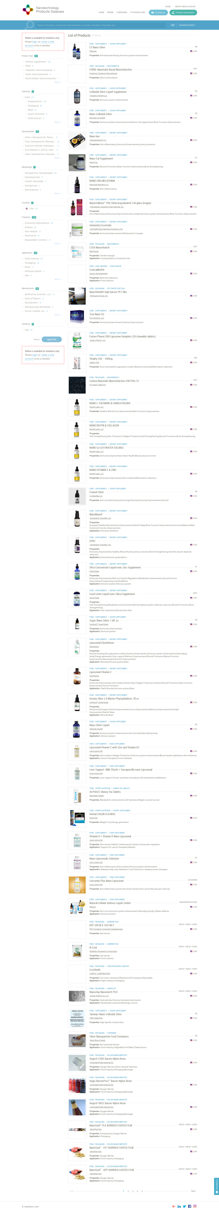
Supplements (37, 101)
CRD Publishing (96, 1018)
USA (31, 208)
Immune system (35, 271)
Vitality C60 (94, 362)
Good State (94, 571)
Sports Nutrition (37, 113)
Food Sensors (36, 118)
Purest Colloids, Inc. (36, 311)
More (59, 82)
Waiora (93, 907)
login (35, 41)
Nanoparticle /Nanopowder (41, 172)
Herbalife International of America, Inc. (106, 229)
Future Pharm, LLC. (98, 340)
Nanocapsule (33, 189)
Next (193, 1191)
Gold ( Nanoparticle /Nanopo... (42, 154)
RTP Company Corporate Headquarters (106, 929)
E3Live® (93, 51)
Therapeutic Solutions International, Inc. (107, 207)
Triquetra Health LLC (98, 95)
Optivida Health (96, 729)
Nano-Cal (94, 162)
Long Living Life (96, 751)
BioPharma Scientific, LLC (39, 294)
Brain (29, 266)
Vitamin (30, 227)
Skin (28, 275)
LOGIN (168, 6)
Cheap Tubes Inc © (98, 384)
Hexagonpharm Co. (98, 140)
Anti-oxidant (33, 231)
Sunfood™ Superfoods (99, 624)
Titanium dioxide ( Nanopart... (42, 145)
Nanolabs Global (97, 795)
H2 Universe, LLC (97, 318)
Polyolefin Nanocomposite (40, 70)
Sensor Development (99, 273)
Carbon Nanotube (35, 181)
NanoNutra (94, 646)
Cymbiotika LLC (96, 496)
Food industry (34, 258)
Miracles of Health (97, 118)
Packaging (35, 105)
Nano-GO (94, 818)
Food (29, 97)
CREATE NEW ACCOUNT (185, 6)
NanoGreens (33, 302)
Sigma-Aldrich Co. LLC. (99, 996)
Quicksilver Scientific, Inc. (100, 518)
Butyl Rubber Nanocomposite (41, 78)
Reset (37, 339)
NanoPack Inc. (96, 1129)
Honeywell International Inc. (101, 1062)
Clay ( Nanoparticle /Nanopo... (42, 141)
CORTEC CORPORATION (100, 973)
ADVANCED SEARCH (187, 25)
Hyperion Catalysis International (103, 73)
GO (172, 25)
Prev (72, 1191)
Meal (29, 65)
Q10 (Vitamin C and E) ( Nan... (41, 149)
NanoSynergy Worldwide (39, 306)
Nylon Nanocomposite (38, 74)
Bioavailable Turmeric (38, 239)
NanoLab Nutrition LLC (99, 184)
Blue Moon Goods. (97, 1040)
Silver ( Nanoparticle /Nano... (41, 137)
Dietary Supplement (38, 61)
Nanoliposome (34, 177)
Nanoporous (32, 185)
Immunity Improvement (39, 222)
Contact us (160, 12)
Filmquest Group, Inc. (99, 295)
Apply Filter (51, 339)
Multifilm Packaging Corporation (103, 951)
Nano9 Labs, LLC (97, 407)
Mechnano (94, 251)
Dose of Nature (34, 298)
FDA (28, 329)
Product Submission (185, 12)
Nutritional (32, 235)
